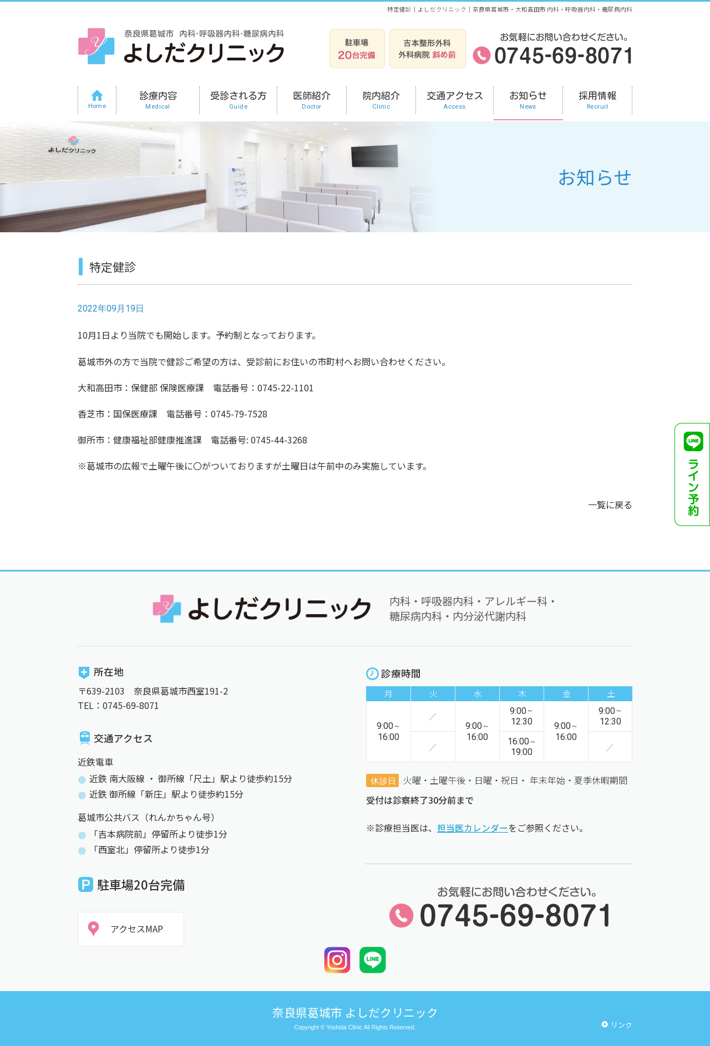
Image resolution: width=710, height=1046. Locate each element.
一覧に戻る (610, 504)
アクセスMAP (136, 928)
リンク (621, 1024)
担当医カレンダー (472, 827)
